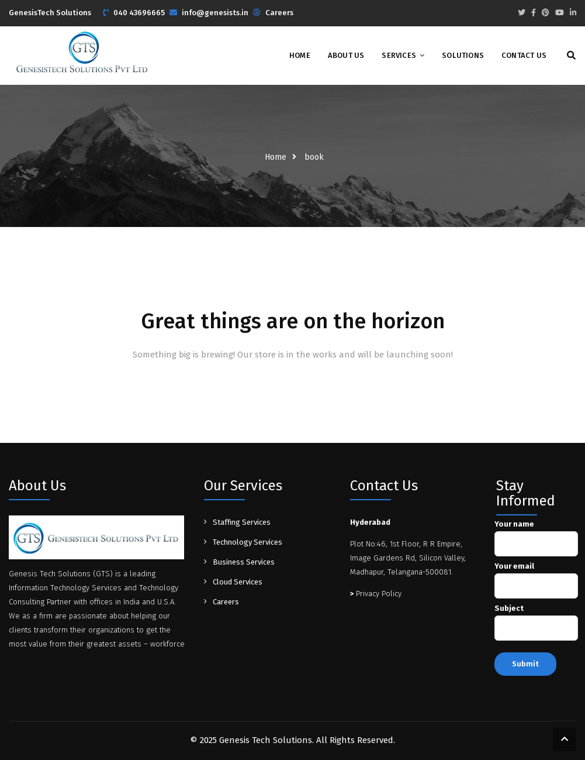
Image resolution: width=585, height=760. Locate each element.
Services (399, 55)
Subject (536, 618)
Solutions (463, 55)
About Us (346, 55)
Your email (536, 576)
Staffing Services (242, 522)
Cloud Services (237, 581)
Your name (536, 534)
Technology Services (247, 542)
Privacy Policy (375, 593)
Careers (279, 12)
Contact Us (523, 55)
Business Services (244, 562)
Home (299, 55)
